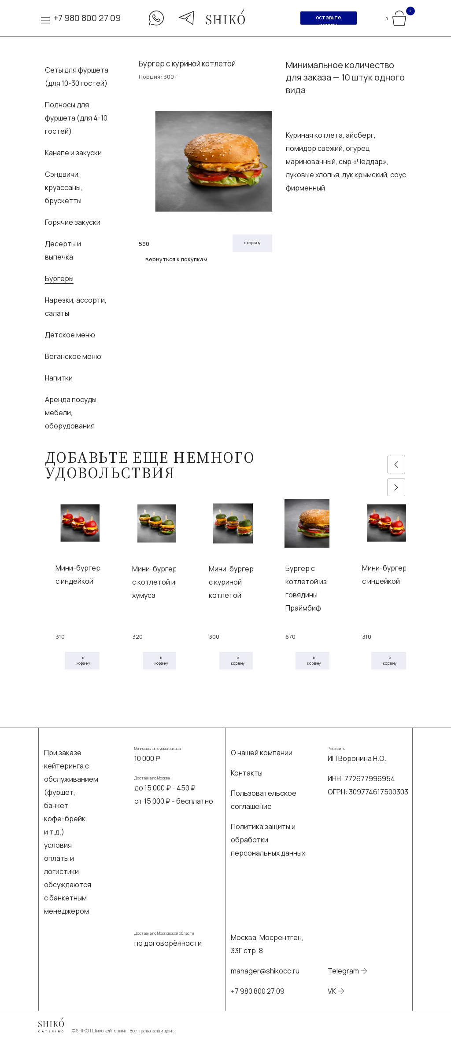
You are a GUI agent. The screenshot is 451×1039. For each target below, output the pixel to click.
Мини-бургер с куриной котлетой (231, 582)
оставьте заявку (328, 19)
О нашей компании (261, 752)
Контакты (246, 773)
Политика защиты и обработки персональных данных (268, 840)
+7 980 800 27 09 (87, 18)
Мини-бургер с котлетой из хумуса (155, 582)
